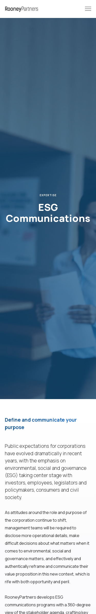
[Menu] (85, 9)
